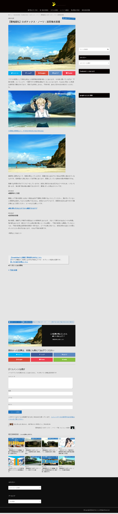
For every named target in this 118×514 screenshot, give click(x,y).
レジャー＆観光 (65, 12)
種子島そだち (95, 511)
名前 (9, 392)
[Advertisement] (41, 295)
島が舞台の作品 (76, 12)
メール (10, 398)
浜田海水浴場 (65, 323)
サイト (10, 405)
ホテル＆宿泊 (54, 12)
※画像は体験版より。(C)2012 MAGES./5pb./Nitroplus (26, 132)
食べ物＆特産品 (43, 12)
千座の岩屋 (56, 323)
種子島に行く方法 (31, 12)
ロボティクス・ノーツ (15, 323)
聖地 (72, 323)
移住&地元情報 (87, 12)
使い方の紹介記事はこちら (19, 263)
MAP (36, 323)
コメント (11, 377)
